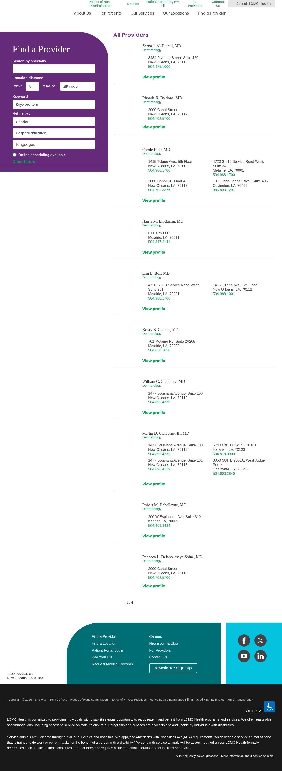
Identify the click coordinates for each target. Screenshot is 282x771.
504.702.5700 (159, 118)
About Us (82, 13)
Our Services (142, 13)
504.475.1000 (159, 66)
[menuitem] (82, 15)
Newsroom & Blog (163, 643)
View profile (153, 77)
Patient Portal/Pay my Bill (162, 4)
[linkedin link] (260, 656)
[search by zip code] (78, 86)
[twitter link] (260, 640)
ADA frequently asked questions (197, 756)
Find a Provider (212, 13)
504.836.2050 (159, 350)
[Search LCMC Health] (232, 3)
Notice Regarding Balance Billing (171, 699)
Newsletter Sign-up (173, 668)
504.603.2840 (224, 473)
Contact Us (218, 4)
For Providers (195, 4)
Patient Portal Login (107, 650)
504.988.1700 (159, 170)
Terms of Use (58, 699)
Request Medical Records (112, 664)
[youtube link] (244, 656)
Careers (133, 4)
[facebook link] (244, 640)
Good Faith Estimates (210, 699)
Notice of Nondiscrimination (89, 699)
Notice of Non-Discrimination (100, 4)
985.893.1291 (224, 190)
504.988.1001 (224, 294)
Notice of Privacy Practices (129, 699)
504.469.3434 (159, 525)
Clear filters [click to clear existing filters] (24, 162)
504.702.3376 (159, 190)
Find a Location (104, 643)
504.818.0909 (224, 454)
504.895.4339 (159, 402)
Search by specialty (29, 61)
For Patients (111, 13)
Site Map (40, 699)
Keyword (20, 96)
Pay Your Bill (102, 657)
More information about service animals (247, 756)
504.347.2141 (159, 242)
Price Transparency (240, 699)
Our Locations (176, 13)
